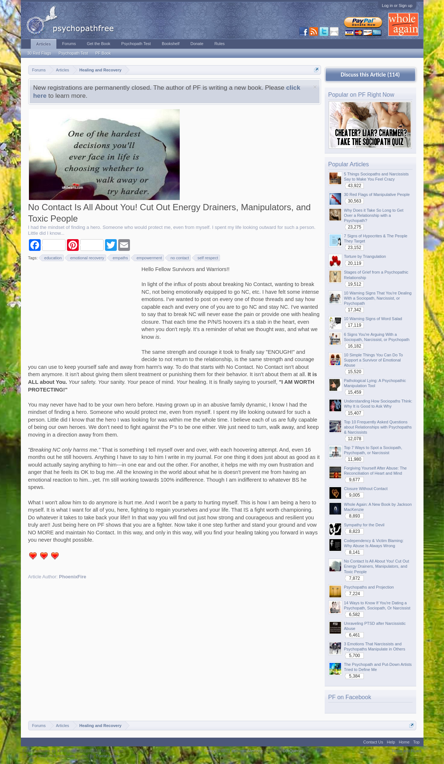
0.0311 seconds (232, 751)
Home (404, 742)
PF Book (103, 53)
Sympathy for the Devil (364, 525)
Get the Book (98, 43)
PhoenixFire (72, 576)
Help (391, 742)
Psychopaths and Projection (369, 587)
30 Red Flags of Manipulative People (377, 194)
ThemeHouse (107, 756)
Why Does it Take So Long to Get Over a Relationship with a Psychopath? (373, 215)
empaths (119, 258)
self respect (206, 258)
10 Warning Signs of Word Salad (373, 318)
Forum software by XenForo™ (73, 751)
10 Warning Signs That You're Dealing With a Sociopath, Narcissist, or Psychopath (378, 298)
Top (416, 742)
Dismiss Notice (315, 87)
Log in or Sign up (397, 5)
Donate (196, 43)
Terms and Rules (406, 751)
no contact (178, 258)
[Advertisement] (83, 311)
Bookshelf (170, 43)
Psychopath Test (73, 53)
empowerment (148, 258)
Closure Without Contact (366, 488)
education (52, 258)
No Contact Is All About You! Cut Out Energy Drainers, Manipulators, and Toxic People (376, 566)
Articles (43, 44)
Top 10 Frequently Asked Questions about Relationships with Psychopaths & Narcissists (378, 427)
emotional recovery (86, 258)
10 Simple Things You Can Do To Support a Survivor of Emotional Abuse (373, 360)
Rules (219, 43)
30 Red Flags (39, 53)
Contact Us (373, 742)
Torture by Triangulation (365, 256)
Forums (69, 43)
